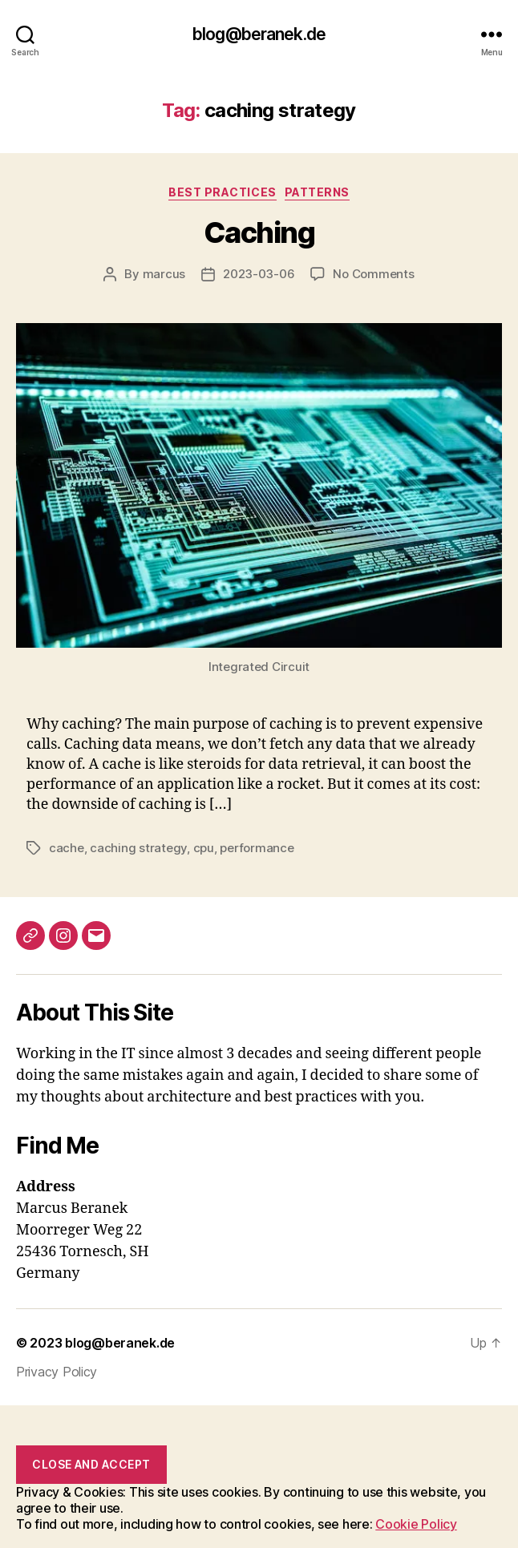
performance (256, 847)
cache (66, 847)
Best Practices (222, 192)
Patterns (317, 192)
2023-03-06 (258, 273)
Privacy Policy (56, 1372)
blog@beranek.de (259, 34)
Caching (259, 232)
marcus (164, 273)
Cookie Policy (416, 1524)
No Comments (373, 273)
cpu (203, 847)
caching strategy (138, 847)
